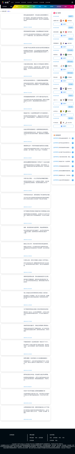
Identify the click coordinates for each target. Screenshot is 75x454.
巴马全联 (70, 50)
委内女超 (70, 61)
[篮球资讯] (56, 138)
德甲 (17, 6)
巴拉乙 (70, 39)
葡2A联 (70, 118)
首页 (12, 2)
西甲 (28, 6)
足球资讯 (29, 2)
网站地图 (32, 437)
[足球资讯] (56, 142)
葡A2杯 (70, 106)
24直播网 (37, 443)
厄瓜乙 (70, 95)
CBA (71, 6)
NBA (66, 6)
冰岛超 (70, 84)
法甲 (23, 6)
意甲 (34, 6)
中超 (40, 6)
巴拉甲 (70, 27)
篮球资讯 (35, 2)
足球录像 (41, 2)
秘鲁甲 (70, 16)
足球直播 (17, 2)
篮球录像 (47, 2)
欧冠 (45, 6)
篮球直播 (23, 2)
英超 (11, 6)
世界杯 (51, 6)
